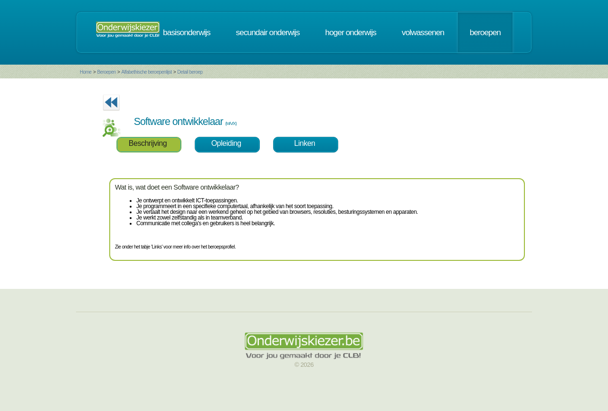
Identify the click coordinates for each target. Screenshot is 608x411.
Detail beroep (189, 72)
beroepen (485, 32)
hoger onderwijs (350, 32)
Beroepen (106, 72)
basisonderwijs (186, 32)
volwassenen (423, 32)
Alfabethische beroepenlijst (147, 72)
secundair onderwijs (268, 32)
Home (86, 72)
